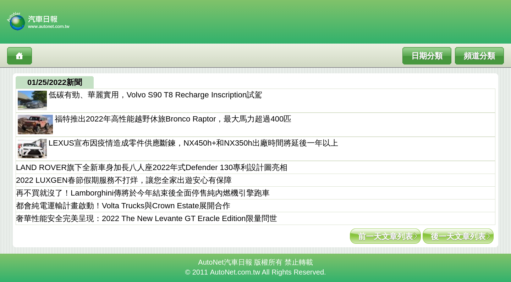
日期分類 (427, 55)
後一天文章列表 (458, 236)
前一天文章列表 (385, 236)
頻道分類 (479, 55)
